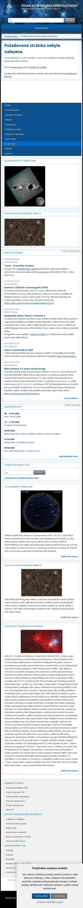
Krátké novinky (13, 252)
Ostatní (8, 148)
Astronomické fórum (15, 841)
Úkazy (8, 105)
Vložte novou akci (72, 405)
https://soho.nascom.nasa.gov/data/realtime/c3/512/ (29, 303)
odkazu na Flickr (37, 334)
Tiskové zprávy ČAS (15, 792)
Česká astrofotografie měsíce (22, 213)
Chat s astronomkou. (66, 356)
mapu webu (16, 67)
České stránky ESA (15, 805)
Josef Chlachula (11, 262)
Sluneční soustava (14, 114)
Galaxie (9, 854)
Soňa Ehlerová (10, 346)
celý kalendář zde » (69, 456)
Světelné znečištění (14, 134)
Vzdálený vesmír (13, 129)
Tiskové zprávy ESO (15, 800)
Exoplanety (10, 124)
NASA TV (10, 809)
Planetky (10, 859)
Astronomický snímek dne (20, 160)
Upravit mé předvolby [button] (50, 902)
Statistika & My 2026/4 (27, 268)
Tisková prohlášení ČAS (17, 787)
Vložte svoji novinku (71, 251)
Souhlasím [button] (41, 896)
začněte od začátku (37, 67)
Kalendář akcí (12, 406)
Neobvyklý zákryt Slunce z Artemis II (24, 315)
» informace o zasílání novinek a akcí (21, 477)
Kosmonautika (12, 110)
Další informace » (70, 556)
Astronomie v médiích (16, 832)
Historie (9, 153)
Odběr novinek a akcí (17, 464)
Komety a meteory (14, 872)
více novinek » (71, 398)
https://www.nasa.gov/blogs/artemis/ (22, 393)
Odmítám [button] (59, 896)
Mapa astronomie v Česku (18, 836)
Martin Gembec (11, 284)
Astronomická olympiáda (17, 796)
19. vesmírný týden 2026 (18, 486)
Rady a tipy (11, 827)
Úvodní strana (11, 36)
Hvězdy (8, 119)
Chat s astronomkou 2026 (18, 349)
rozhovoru (43, 271)
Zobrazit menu (41, 28)
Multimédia (10, 139)
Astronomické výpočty (16, 823)
